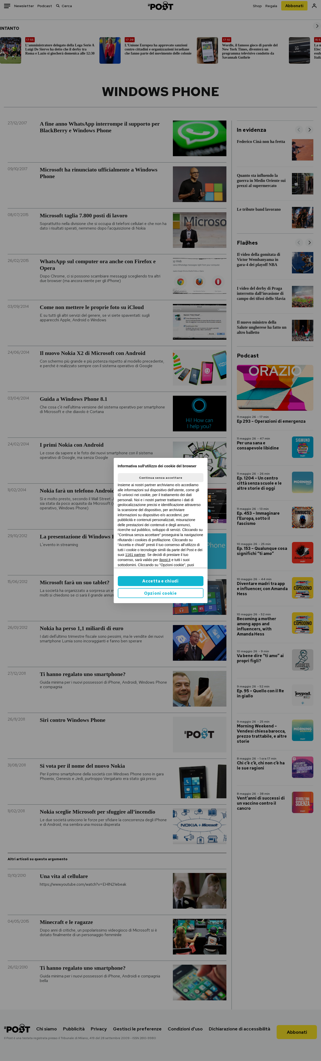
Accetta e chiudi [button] (160, 581)
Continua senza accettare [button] (160, 478)
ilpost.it (165, 560)
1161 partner (135, 555)
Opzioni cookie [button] (160, 593)
